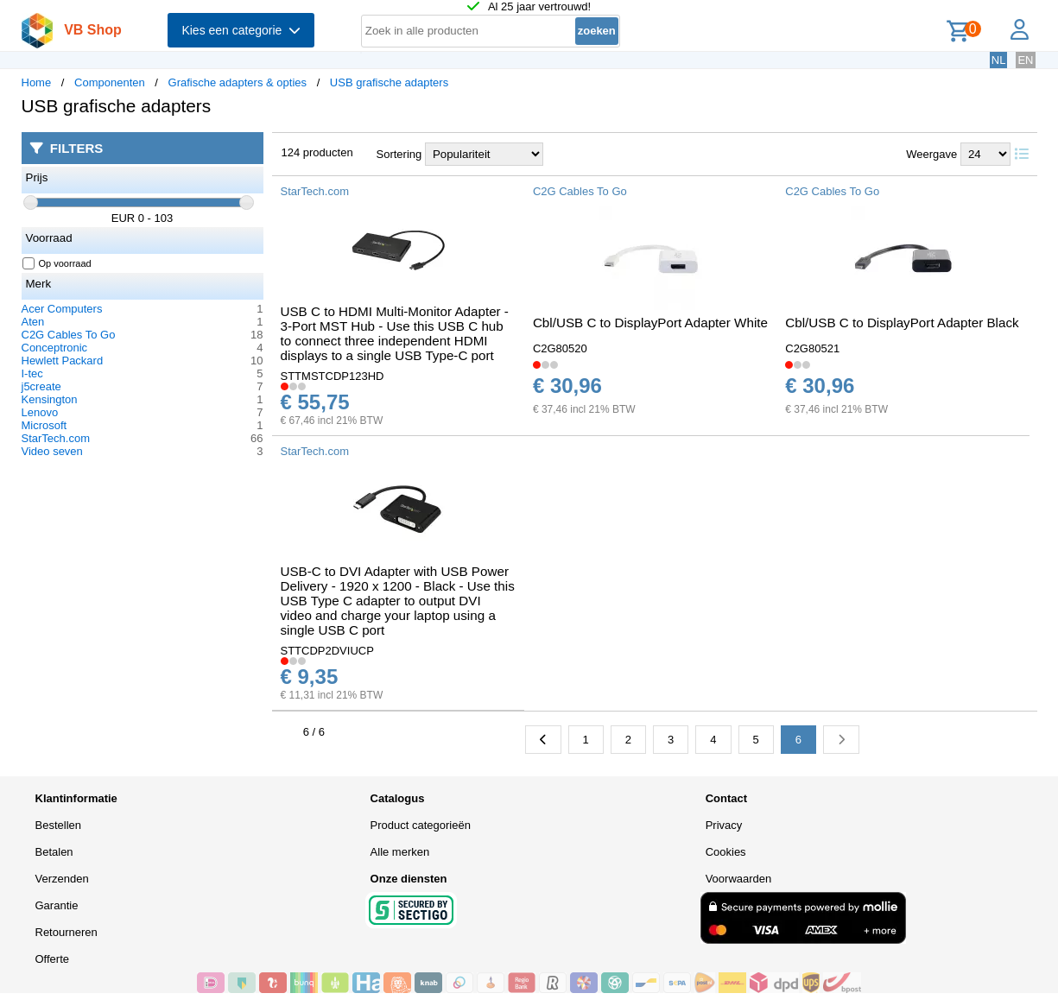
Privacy (724, 825)
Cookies (726, 851)
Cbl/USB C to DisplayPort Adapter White (650, 322)
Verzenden (62, 878)
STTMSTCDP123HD (332, 376)
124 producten (317, 152)
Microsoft (44, 425)
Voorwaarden (739, 878)
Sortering (399, 154)
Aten (33, 321)
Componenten (109, 82)
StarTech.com (56, 438)
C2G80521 (812, 348)
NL (998, 60)
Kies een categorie (241, 30)
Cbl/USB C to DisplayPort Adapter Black (901, 322)
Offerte (52, 958)
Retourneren (66, 932)
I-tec (32, 373)
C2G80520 (560, 348)
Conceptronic (55, 347)
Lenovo (40, 412)
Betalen (54, 851)
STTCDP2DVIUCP (327, 650)
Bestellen (58, 825)
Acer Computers (62, 308)
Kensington (50, 399)
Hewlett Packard (63, 360)
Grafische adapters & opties (237, 82)
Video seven (52, 451)
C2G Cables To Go (69, 334)
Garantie (57, 905)
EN (1025, 60)
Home (37, 82)
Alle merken (400, 851)
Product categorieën (421, 825)
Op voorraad (57, 263)
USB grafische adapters (389, 82)
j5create (41, 386)
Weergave (931, 154)
